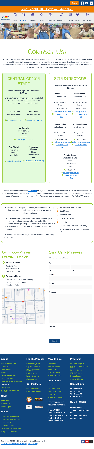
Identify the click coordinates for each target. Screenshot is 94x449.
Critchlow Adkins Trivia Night (11, 419)
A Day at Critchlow (76, 379)
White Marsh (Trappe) (55, 397)
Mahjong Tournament (8, 432)
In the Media (5, 403)
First (50, 270)
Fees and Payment (33, 363)
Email (51, 274)
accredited (32, 191)
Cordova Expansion (54, 375)
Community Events (7, 425)
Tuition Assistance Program (33, 369)
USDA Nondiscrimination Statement (10, 390)
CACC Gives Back (7, 378)
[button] (74, 3)
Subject (52, 283)
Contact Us (5, 384)
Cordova (51, 385)
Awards (3, 372)
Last (72, 270)
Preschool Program (77, 363)
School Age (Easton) (55, 391)
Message (53, 292)
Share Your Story (32, 379)
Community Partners (33, 391)
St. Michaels (52, 394)
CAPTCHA (52, 327)
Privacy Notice (6, 387)
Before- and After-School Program (79, 366)
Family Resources (32, 376)
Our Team (4, 366)
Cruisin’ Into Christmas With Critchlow (11, 428)
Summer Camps (76, 370)
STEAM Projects (76, 373)
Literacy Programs (76, 376)
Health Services (31, 373)
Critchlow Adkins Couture (10, 416)
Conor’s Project (6, 422)
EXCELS (31, 193)
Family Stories (6, 369)
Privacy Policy (33, 444)
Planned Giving (53, 369)
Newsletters (5, 400)
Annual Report (6, 406)
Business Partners (32, 388)
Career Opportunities (8, 375)
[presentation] (64, 333)
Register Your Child (33, 366)
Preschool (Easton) (54, 388)
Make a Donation (54, 366)
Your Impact (52, 363)
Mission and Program (8, 363)
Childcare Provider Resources (11, 381)
